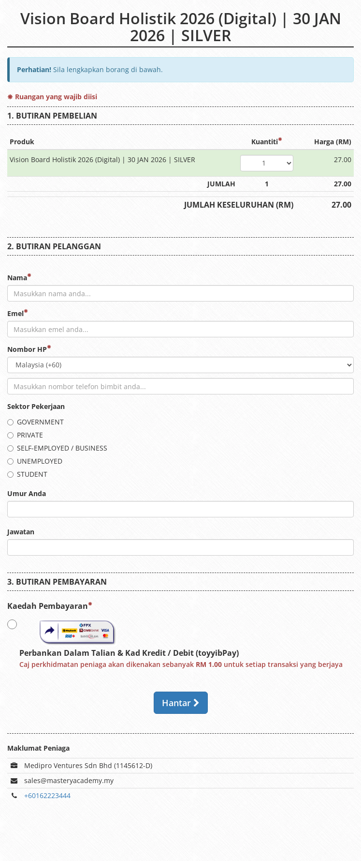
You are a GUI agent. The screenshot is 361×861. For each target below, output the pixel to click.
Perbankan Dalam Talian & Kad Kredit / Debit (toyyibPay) (175, 643)
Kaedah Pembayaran (49, 606)
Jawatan (20, 531)
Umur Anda (26, 493)
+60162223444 (47, 795)
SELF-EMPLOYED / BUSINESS (57, 448)
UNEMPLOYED (34, 461)
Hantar (181, 703)
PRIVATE (25, 434)
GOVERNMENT (35, 421)
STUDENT (27, 474)
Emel (17, 313)
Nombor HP (29, 349)
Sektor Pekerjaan (36, 406)
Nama (19, 277)
